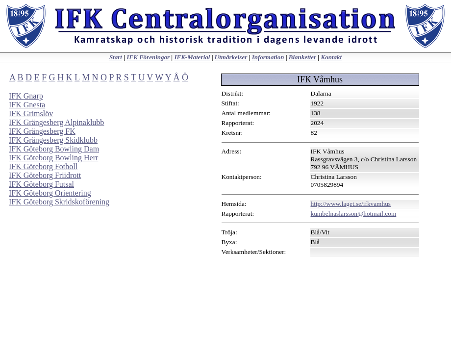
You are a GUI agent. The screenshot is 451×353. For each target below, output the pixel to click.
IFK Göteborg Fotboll (43, 166)
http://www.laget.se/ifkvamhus (351, 203)
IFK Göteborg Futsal (41, 184)
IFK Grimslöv (31, 113)
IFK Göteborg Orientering (50, 193)
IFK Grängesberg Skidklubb (53, 140)
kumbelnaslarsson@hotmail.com (354, 213)
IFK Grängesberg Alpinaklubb (56, 122)
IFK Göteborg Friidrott (45, 175)
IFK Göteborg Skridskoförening (59, 202)
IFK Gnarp (26, 96)
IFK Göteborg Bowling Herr (53, 157)
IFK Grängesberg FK (42, 131)
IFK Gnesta (27, 105)
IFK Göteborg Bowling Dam (54, 149)
